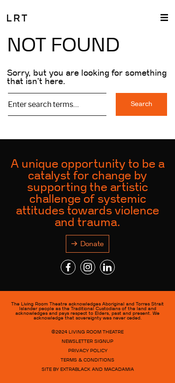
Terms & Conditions (87, 360)
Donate (92, 243)
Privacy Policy (87, 351)
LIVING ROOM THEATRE (96, 332)
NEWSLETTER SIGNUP (87, 341)
